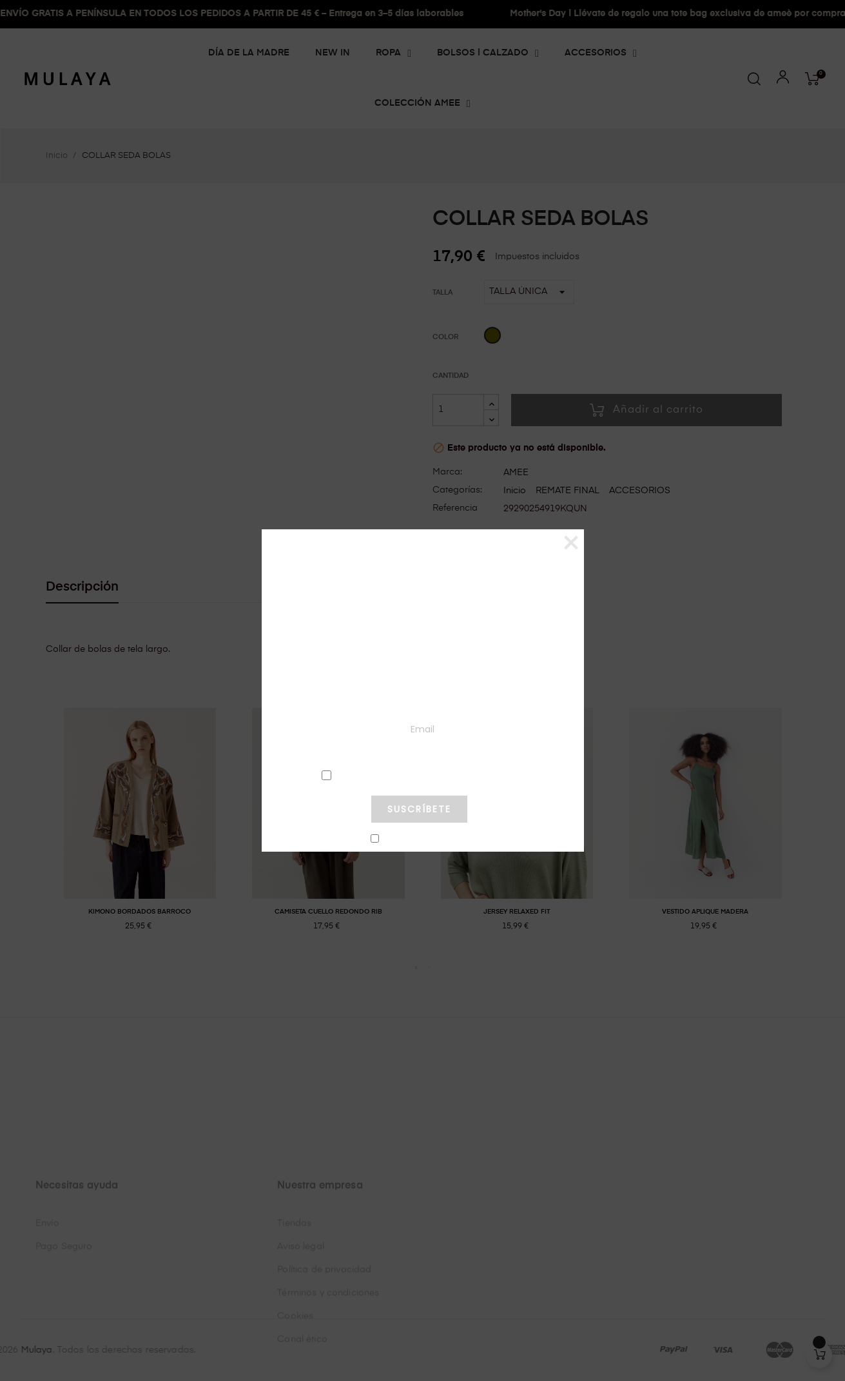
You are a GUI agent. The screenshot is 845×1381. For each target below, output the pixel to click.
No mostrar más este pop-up (425, 839)
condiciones (419, 774)
